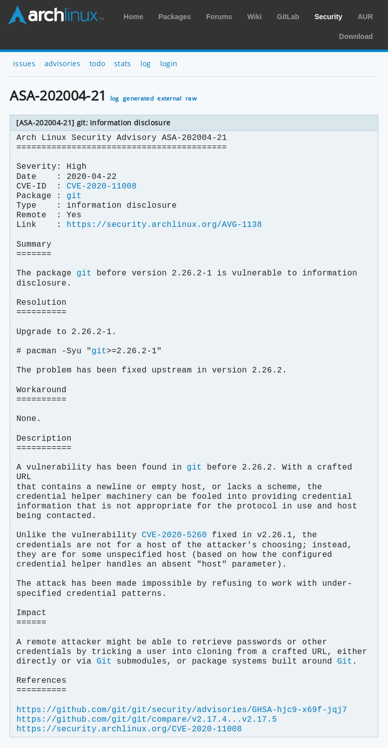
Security (328, 17)
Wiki (254, 17)
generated (138, 98)
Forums (219, 17)
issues (24, 63)
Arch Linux (56, 15)
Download (356, 36)
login (169, 63)
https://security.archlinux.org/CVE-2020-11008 (128, 729)
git (74, 196)
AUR (365, 17)
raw (191, 98)
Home (133, 17)
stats (122, 63)
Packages (174, 17)
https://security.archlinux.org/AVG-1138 (164, 224)
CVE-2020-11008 (102, 186)
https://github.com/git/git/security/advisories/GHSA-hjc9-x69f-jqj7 (181, 710)
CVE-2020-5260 (174, 535)
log (145, 63)
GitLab (288, 17)
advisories (62, 63)
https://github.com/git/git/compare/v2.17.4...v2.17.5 (146, 719)
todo (97, 63)
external (169, 98)
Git (104, 661)
